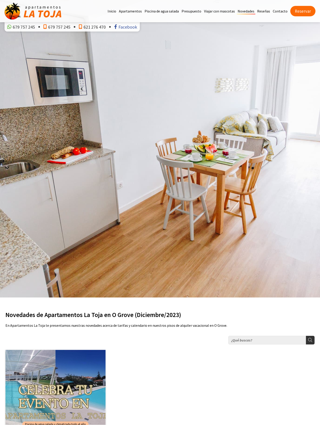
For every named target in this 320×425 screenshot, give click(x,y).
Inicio (112, 11)
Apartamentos (130, 11)
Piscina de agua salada (162, 11)
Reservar (303, 11)
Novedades (246, 11)
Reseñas (263, 11)
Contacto (280, 11)
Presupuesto (191, 11)
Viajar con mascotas (219, 11)
